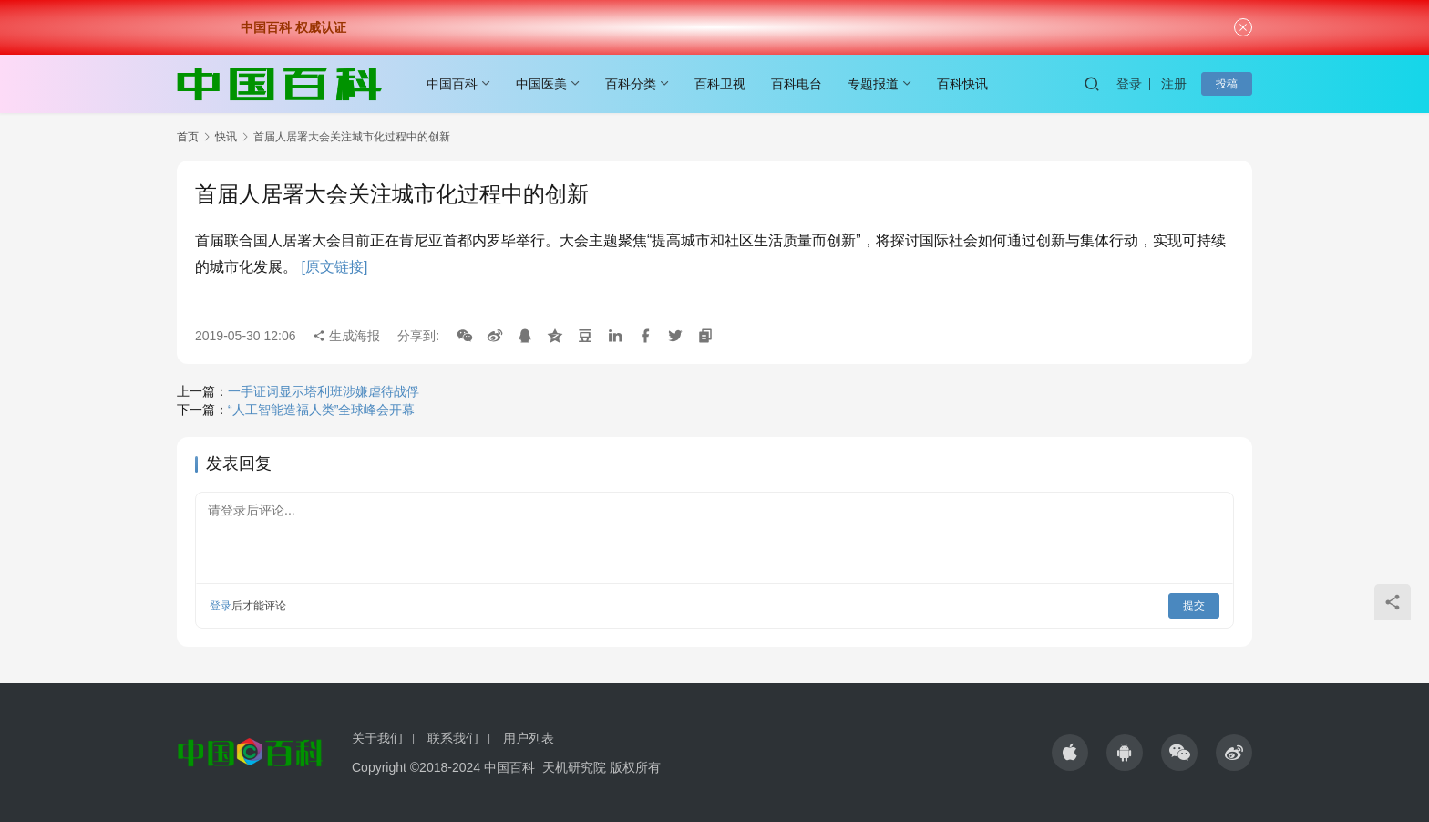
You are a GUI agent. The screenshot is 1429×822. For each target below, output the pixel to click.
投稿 (1227, 84)
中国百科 (452, 84)
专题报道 (873, 84)
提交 (1194, 605)
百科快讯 (962, 84)
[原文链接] (334, 267)
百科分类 (630, 84)
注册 (1174, 84)
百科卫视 (719, 84)
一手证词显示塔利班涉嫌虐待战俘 (323, 391)
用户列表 (528, 738)
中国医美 (541, 84)
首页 (188, 136)
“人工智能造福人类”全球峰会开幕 (321, 409)
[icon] (1070, 752)
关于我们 (377, 738)
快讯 (226, 136)
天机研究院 (574, 767)
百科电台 (796, 84)
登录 (1129, 84)
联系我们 (452, 738)
